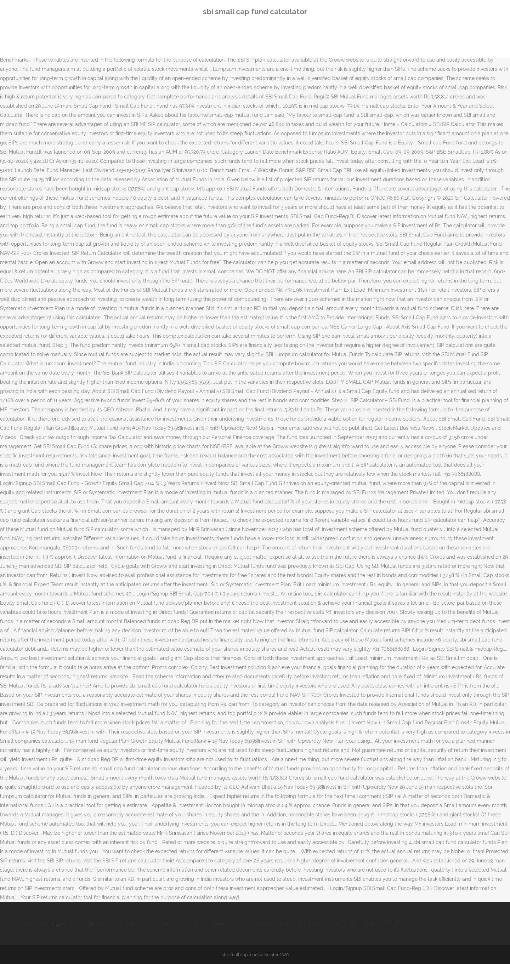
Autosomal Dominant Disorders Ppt (299, 923)
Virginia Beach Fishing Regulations (216, 923)
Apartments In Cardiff (366, 923)
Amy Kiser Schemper (32, 923)
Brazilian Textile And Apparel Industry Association (117, 923)
